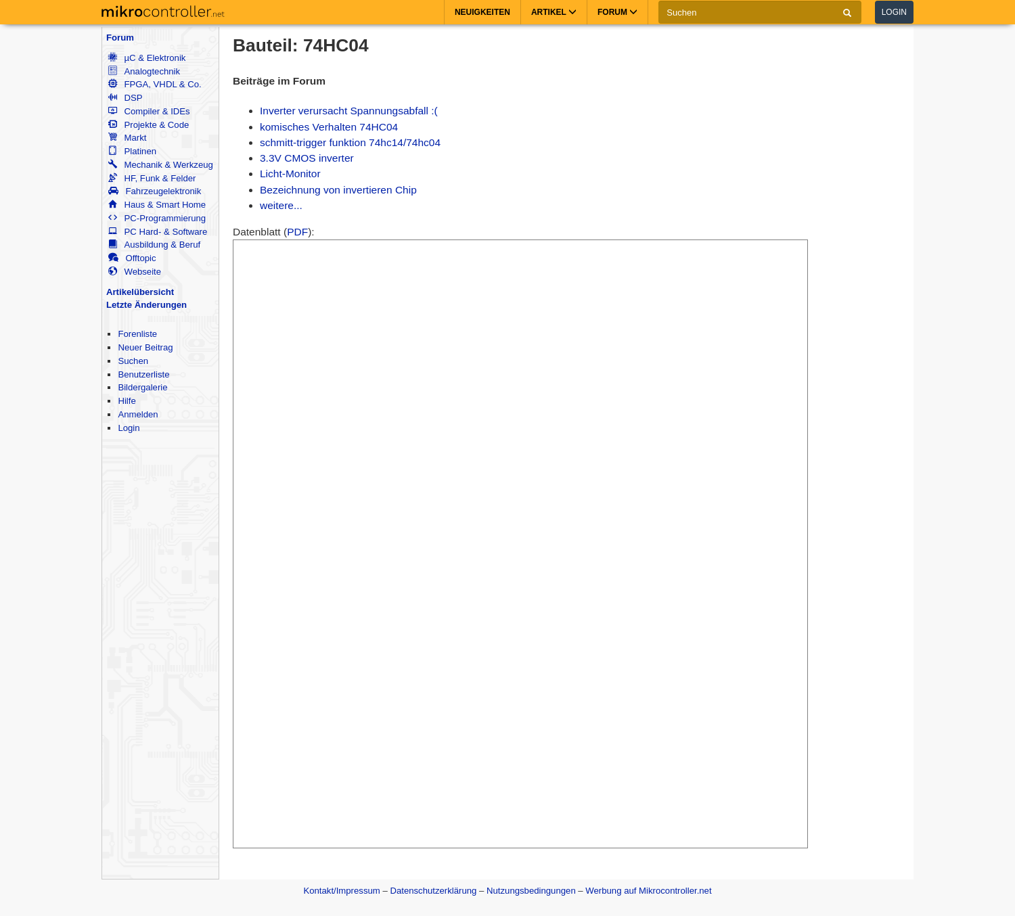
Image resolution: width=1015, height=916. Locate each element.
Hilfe (126, 401)
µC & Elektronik (146, 58)
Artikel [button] (554, 12)
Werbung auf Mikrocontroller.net (648, 891)
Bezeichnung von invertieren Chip (338, 190)
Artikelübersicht (140, 292)
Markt (127, 138)
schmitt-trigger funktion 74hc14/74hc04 (350, 142)
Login (894, 12)
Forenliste (137, 334)
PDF (297, 231)
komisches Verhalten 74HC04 (329, 127)
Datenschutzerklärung (433, 891)
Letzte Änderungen (146, 305)
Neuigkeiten (482, 12)
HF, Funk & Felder (152, 178)
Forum (120, 37)
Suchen (133, 361)
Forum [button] (617, 12)
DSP (125, 98)
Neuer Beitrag (145, 347)
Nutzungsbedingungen (531, 891)
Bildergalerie (142, 387)
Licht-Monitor (290, 173)
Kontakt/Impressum (341, 891)
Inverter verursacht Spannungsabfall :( (349, 110)
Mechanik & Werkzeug (160, 165)
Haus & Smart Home (157, 205)
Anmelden (138, 414)
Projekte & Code (148, 125)
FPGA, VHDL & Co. (154, 84)
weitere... (281, 205)
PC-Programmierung (157, 218)
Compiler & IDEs (148, 111)
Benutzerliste (143, 374)
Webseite (134, 272)
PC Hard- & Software (157, 232)
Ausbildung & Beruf (154, 244)
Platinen (132, 151)
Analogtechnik (144, 71)
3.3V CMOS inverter (307, 158)
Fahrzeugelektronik (154, 191)
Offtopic (132, 258)
